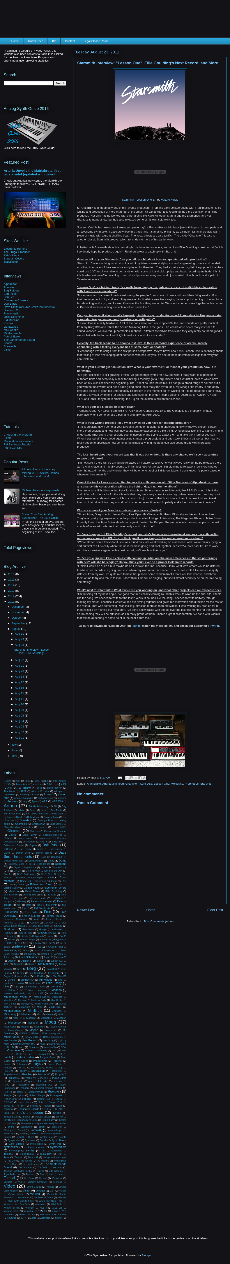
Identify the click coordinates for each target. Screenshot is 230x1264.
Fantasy (22, 901)
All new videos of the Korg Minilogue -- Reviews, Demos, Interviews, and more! (41, 473)
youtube (11, 1217)
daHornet (8, 849)
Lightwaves (11, 326)
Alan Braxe (94, 783)
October (17, 617)
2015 (11, 579)
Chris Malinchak (12, 827)
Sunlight (20, 1137)
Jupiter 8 (41, 961)
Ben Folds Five (12, 813)
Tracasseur (11, 261)
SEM (59, 1105)
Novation (34, 1047)
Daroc (7, 853)
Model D (17, 1018)
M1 (21, 990)
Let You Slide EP (58, 976)
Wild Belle (56, 1204)
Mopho (33, 1030)
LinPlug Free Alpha (14, 983)
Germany (48, 923)
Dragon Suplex (36, 877)
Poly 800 (21, 1067)
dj (8, 871)
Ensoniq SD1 (29, 894)
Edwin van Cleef (41, 884)
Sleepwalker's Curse (27, 1120)
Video (9, 1185)
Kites (19, 968)
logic (16, 986)
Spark (42, 1126)
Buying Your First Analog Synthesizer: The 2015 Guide (40, 516)
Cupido (33, 845)
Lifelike (11, 979)
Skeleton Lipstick (42, 1117)
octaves (29, 1050)
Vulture (63, 1191)
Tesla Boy (45, 1153)
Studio (33, 1133)
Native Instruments (52, 1037)
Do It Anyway (33, 871)
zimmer (58, 1218)
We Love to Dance (43, 1197)
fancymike (9, 901)
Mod (6, 1018)
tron (60, 1174)
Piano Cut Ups (13, 447)
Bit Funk (8, 817)
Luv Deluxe (10, 990)
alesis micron (54, 787)
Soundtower (26, 1127)
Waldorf (35, 1194)
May (15, 755)
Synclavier (30, 1140)
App (25, 801)
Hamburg (8, 933)
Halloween (57, 929)
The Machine (42, 1161)
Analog (48, 794)
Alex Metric (10, 791)
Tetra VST (33, 1157)
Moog (50, 1021)
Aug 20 (20, 671)
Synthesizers (58, 1147)
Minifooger (57, 1011)
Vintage (50, 1187)
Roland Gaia (43, 1099)
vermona (57, 1182)
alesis (39, 788)
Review (53, 1091)
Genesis (34, 923)
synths (30, 1150)
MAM (40, 993)
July (15, 744)
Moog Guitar (10, 1027)
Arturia (10, 805)
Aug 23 (20, 644)
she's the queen (30, 1112)
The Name (12, 1164)
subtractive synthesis (52, 1133)
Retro (20, 1092)
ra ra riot (57, 1081)
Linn (60, 980)
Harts (63, 933)
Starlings (8, 1130)
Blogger (146, 1255)
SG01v (47, 1109)
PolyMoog (36, 1067)
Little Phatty (54, 983)
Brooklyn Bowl (45, 820)
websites (62, 1197)
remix (58, 1087)
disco (44, 867)
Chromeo (14, 831)
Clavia (12, 834)
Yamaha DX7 (31, 1210)
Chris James (56, 824)
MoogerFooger (15, 1030)
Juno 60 (61, 957)
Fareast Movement (41, 901)
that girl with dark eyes (54, 1157)
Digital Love (30, 867)
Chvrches (35, 831)
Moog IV (25, 1027)
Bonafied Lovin (51, 817)
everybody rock (37, 898)
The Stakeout (25, 1167)
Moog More (39, 1027)
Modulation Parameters (18, 441)
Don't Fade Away (26, 874)
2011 (11, 601)
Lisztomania (35, 983)
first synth (51, 904)
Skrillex (59, 1117)
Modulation (46, 1018)
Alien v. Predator (40, 791)
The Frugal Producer (17, 252)
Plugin (37, 1064)
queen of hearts (37, 1081)
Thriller (40, 1171)
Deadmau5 (56, 857)
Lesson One (161, 783)
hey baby (11, 936)
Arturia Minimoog (113, 783)
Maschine (8, 1000)
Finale (38, 905)
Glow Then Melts (40, 926)
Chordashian (38, 824)
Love (42, 986)
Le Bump (53, 972)
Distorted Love (58, 867)
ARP (44, 801)
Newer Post (86, 910)
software (11, 1123)
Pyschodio (18, 1081)
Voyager (40, 1190)
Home (15, 41)
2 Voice (7, 781)
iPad (38, 946)
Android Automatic (23, 798)
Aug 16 (20, 687)
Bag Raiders (11, 290)
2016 (11, 574)
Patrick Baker (12, 336)
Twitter (214, 625)
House (50, 936)
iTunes (136, 625)
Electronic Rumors (15, 248)
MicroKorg (24, 1006)
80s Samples (59, 781)
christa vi (29, 827)
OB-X (63, 1047)
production (38, 1070)
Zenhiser (45, 1217)
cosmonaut (29, 841)
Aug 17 (20, 682)
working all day (12, 1208)
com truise (25, 838)
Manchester (56, 993)
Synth (43, 1140)
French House (54, 915)
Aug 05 (20, 715)
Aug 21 (20, 665)
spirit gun (57, 1127)
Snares (62, 1120)
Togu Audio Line (12, 1174)
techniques (56, 1150)
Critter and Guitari (13, 845)
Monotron (33, 1022)
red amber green (42, 1088)
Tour (42, 1174)
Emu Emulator (11, 894)
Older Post (215, 910)
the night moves (31, 1164)
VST (52, 1190)
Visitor (8, 349)
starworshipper (55, 1130)
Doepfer (8, 874)
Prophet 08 (192, 783)
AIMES (51, 784)
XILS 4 (43, 1208)
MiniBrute (35, 1010)
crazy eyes (57, 841)
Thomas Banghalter (14, 1171)
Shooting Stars (11, 1117)
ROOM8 (8, 1102)
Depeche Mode (17, 864)
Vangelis (8, 1182)
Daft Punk (50, 845)
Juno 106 (48, 957)
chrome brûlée (59, 827)
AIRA (63, 784)
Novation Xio (50, 1047)
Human (12, 939)
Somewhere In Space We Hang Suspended (43, 1123)
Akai (9, 788)
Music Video (11, 1036)
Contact (70, 41)
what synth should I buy (21, 1201)
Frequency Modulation (15, 919)
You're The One (27, 1214)
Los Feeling (30, 986)
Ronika (58, 1099)
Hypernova (60, 939)
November (19, 612)
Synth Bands (59, 1140)
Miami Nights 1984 (44, 1004)
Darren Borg (23, 853)
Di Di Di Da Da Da (39, 864)
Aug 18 (20, 676)
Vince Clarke (34, 1186)
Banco (33, 810)
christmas (42, 827)
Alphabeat (10, 284)
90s (9, 784)
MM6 (60, 1014)
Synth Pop (55, 1143)
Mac (30, 990)
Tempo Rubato (27, 1154)
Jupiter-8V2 (56, 961)
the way (57, 1167)
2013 (11, 590)
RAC (6, 1084)
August (16, 628)
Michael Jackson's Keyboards (40, 490)
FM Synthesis (42, 908)
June (15, 750)
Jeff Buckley (30, 954)
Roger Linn (10, 1098)
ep (42, 894)
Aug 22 (20, 660)
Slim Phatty (48, 1119)
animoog (62, 798)
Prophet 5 (60, 1074)
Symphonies (14, 1140)
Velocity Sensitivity (38, 1182)
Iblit (9, 943)
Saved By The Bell (14, 1106)
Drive (51, 877)
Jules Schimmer (14, 316)
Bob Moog (33, 817)
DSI (64, 881)
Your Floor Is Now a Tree (53, 1214)
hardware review (46, 932)
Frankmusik (11, 313)
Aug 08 (20, 709)
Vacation (57, 1178)
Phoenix (57, 1060)
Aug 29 (20, 639)
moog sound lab (58, 1027)
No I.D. (10, 1047)
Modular (30, 1017)
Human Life (45, 939)
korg (31, 968)
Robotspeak (56, 1095)
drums (54, 881)
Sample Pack (55, 1102)
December (19, 606)
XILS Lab (57, 1208)
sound (11, 1127)
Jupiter (12, 960)
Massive (22, 1000)
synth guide (36, 1144)
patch (7, 1057)
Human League (27, 939)
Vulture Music (169, 199)
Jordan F (45, 954)
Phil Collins (22, 1061)
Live (6, 986)
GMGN (58, 925)
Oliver (63, 1050)
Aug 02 (20, 732)
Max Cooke (11, 330)
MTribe (34, 1033)
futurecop (8, 923)
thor (30, 1171)
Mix (39, 1014)
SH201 (7, 1113)
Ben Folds (10, 293)
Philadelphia (40, 1060)
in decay (36, 943)
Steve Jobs (9, 1133)
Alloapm (58, 791)
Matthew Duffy (38, 1000)
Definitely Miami (35, 861)
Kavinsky (18, 963)
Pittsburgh (21, 1064)
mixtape (49, 1014)
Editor (22, 884)
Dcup (43, 857)
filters (28, 905)
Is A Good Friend (54, 947)
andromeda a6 (45, 798)
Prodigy (23, 1071)
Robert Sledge (37, 1095)
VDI (20, 1182)
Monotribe (14, 1022)
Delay (51, 860)
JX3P (6, 964)
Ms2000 (23, 1033)
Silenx (26, 1116)
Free (47, 912)
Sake (41, 1102)
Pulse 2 (44, 1078)
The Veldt (42, 1167)
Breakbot (25, 820)
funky (37, 919)
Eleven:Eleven (32, 891)
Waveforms (24, 1197)
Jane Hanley (10, 950)
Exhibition (57, 898)
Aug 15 (20, 693)
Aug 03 (20, 726)
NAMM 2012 (31, 1037)
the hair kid (26, 1161)
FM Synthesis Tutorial (17, 444)
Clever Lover (30, 835)
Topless (30, 1174)
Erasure (52, 894)
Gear (21, 922)
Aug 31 (20, 633)
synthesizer (11, 1147)
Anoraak (9, 287)
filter (19, 905)
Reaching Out (44, 1085)
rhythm (20, 1095)
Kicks (31, 964)
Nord (21, 1047)
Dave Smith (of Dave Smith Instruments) (29, 307)
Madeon (56, 990)
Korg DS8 (146, 783)
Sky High (8, 1120)
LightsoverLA (27, 980)
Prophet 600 (14, 1078)
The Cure (12, 1161)
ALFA (23, 791)
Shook (8, 343)
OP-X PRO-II (14, 1054)
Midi (39, 1006)
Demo (62, 860)
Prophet (27, 1074)
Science (34, 1106)
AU (55, 806)
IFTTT (18, 942)
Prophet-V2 (30, 1078)
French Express (31, 915)
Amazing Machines (29, 794)
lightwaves (45, 979)
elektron (14, 891)
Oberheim (13, 1050)
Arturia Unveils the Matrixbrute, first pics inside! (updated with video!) (32, 172)
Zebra (33, 1218)
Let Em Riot (39, 976)
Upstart (43, 1178)
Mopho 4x (51, 1030)
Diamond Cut (12, 310)
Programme (56, 1071)
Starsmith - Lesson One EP (139, 199)
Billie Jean (57, 813)
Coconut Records (52, 835)
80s (46, 780)
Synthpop (14, 1150)
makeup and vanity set (17, 993)
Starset (21, 1130)
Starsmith (206, 783)
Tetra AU (18, 1157)
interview (21, 946)
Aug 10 (20, 704)
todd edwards (56, 1171)
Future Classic (54, 919)
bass (43, 810)
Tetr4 (59, 1154)
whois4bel (40, 1204)
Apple (35, 801)
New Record (29, 1040)
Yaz (45, 1211)
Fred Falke (31, 912)
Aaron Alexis (22, 784)
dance (40, 849)
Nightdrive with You (24, 1043)
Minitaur (26, 1014)
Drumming (40, 881)
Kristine (8, 323)
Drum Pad (25, 881)
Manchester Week (15, 996)
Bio (54, 41)
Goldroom (10, 929)
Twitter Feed (35, 41)
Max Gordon (10, 1004)
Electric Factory (11, 888)
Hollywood (37, 936)
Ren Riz (8, 1092)
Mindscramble (12, 333)
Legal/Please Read (95, 41)
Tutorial (9, 1178)
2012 (11, 596)
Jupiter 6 (26, 960)
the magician (59, 1161)
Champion (131, 783)
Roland (26, 1098)
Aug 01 (20, 737)
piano (7, 1064)
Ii (27, 943)
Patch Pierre (11, 255)
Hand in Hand (25, 933)
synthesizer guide (34, 1147)
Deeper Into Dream (13, 861)
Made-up (42, 990)
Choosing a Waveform (18, 434)
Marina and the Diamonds (48, 997)
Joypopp (58, 954)
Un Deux (29, 1178)
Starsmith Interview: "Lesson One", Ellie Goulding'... (32, 651)
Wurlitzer (29, 1208)
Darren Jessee (44, 853)
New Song (48, 1040)
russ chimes (26, 1102)
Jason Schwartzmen (44, 950)
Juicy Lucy (9, 957)
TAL (43, 1150)
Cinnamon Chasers (16, 300)
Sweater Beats (46, 1137)
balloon (21, 810)
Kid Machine (11, 320)
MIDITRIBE (54, 1006)
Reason (24, 1087)
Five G (25, 908)
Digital (17, 867)
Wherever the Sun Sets (17, 1204)
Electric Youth (31, 887)
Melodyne (177, 783)
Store (22, 1133)
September (19, 623)
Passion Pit (44, 1054)
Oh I (54, 1050)
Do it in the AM (53, 870)
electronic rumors (55, 887)
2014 (11, 585)
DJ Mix (17, 871)
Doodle (19, 877)
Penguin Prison (48, 1057)
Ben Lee (9, 297)
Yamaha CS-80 (11, 1211)
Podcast (8, 1067)
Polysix (49, 1067)
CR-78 (44, 841)
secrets (47, 1106)
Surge (31, 1137)
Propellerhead (11, 1074)
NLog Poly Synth (57, 1044)
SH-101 (59, 1109)
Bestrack (43, 813)
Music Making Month (52, 1033)
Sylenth (62, 1136)
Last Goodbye (36, 973)
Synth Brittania (16, 1144)
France (58, 908)
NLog (42, 1044)
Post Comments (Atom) (158, 921)
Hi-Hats (24, 936)
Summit (7, 1137)
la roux (20, 973)
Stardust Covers (14, 258)
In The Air (51, 943)
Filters (7, 438)
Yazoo (55, 1211)
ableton (37, 784)
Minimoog (10, 1014)
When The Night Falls (50, 1201)
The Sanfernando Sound (19, 339)
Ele (60, 884)
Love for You (56, 986)
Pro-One (8, 1070)
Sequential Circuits (28, 1108)
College (8, 838)
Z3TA (23, 1218)
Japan (26, 950)
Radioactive (23, 1085)
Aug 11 (20, 699)
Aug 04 (20, 721)
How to (61, 936)
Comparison (45, 838)
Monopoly (61, 1018)
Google (43, 929)
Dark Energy (55, 849)
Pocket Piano (55, 1064)
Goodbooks (28, 929)
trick (52, 1174)
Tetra (6, 1157)
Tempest (8, 1153)
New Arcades (10, 1040)
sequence (9, 1109)
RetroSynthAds (35, 1092)
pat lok (58, 1054)
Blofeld (19, 817)
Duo (11, 884)
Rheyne (8, 1095)
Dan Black (10, 303)
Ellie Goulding (53, 891)
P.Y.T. (29, 1054)
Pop (60, 1067)
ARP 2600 (57, 801)
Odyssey (42, 1050)
